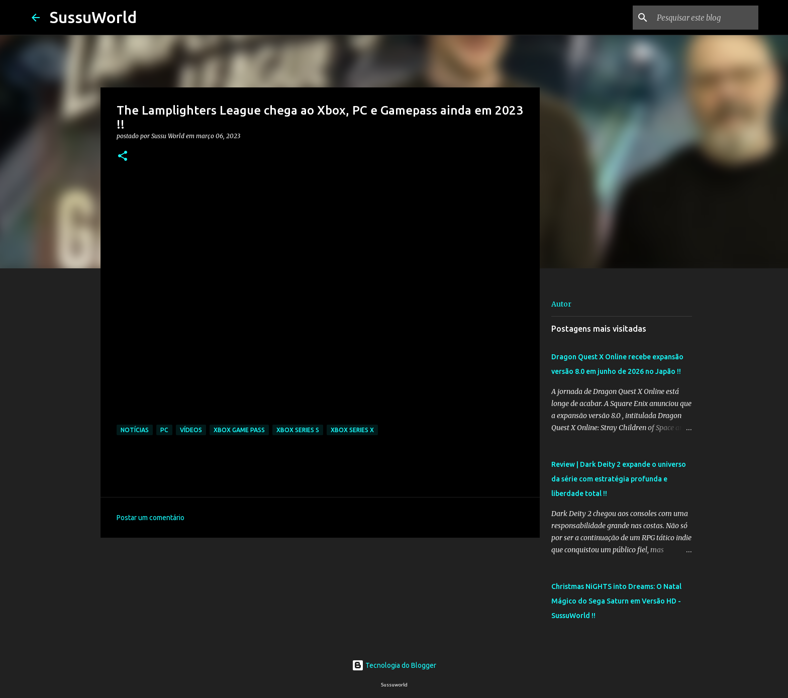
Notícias (135, 430)
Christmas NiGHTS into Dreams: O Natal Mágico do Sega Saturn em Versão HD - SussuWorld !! (616, 601)
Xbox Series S (297, 430)
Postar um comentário (150, 518)
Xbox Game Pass (239, 430)
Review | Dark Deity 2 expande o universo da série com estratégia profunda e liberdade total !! (618, 478)
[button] (123, 156)
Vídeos (191, 430)
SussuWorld (93, 17)
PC (164, 430)
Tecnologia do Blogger (394, 665)
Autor (561, 304)
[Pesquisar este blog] (705, 18)
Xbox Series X (352, 430)
